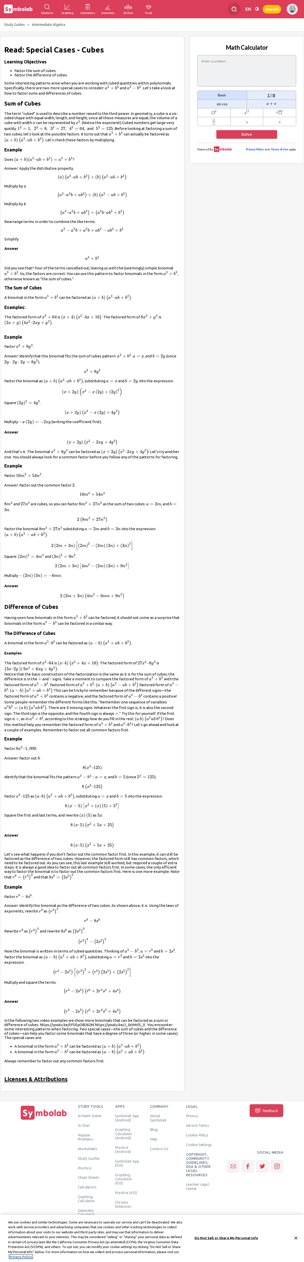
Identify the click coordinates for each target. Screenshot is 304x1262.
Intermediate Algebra (48, 25)
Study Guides (14, 25)
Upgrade (272, 9)
